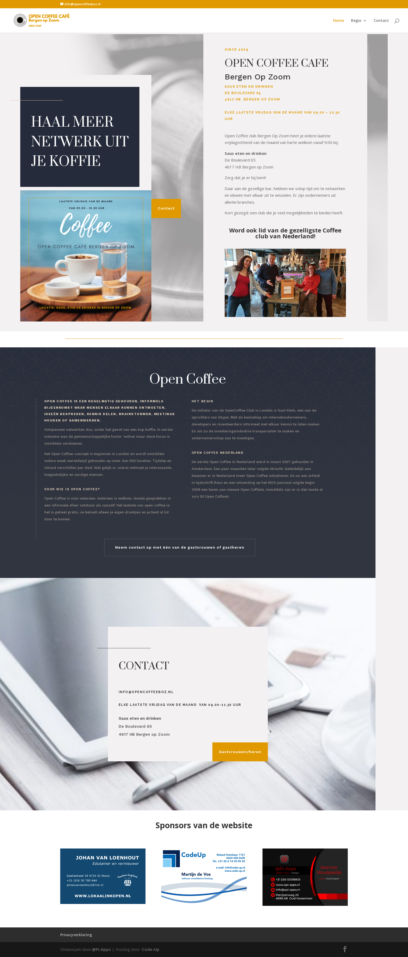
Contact (381, 21)
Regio (356, 21)
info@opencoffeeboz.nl (146, 692)
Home (338, 21)
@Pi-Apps (101, 949)
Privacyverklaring (76, 934)
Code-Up (150, 949)
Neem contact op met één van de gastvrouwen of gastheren (179, 547)
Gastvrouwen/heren (240, 752)
